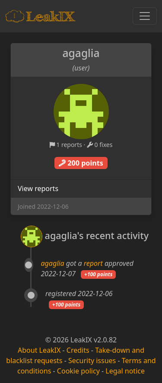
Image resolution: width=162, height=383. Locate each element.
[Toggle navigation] (145, 16)
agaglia (52, 263)
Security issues (92, 360)
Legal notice (125, 371)
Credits (78, 350)
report (93, 263)
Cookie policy (78, 371)
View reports (38, 188)
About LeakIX (39, 350)
